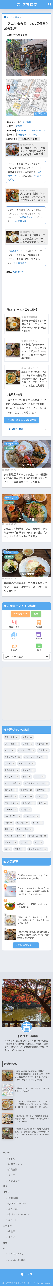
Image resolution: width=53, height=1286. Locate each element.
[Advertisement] (26, 693)
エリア (14, 635)
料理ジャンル (14, 624)
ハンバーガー (13, 816)
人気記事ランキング (26, 945)
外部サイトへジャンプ (29, 134)
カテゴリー (14, 1181)
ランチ (6, 1153)
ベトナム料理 (27, 750)
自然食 (27, 744)
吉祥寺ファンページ (18, 1214)
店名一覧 (39, 635)
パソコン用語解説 (17, 1260)
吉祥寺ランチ (26, 217)
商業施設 (39, 624)
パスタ (39, 776)
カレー (10, 750)
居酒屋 (27, 737)
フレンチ (28, 770)
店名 (17, 17)
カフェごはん (13, 757)
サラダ (10, 763)
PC (4, 1248)
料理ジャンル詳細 (17, 729)
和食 (9, 823)
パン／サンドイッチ (35, 757)
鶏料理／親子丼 (37, 836)
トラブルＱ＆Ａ (16, 1254)
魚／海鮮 (23, 823)
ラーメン (26, 796)
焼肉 (42, 803)
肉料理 (25, 809)
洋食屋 (43, 750)
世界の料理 (12, 770)
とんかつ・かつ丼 (15, 836)
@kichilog (13, 1198)
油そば (41, 796)
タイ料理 (26, 122)
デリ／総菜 (12, 744)
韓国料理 (28, 803)
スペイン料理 (13, 783)
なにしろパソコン (34, 1044)
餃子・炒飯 (12, 803)
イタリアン (12, 776)
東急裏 (19, 126)
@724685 (13, 1209)
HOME (26, 1274)
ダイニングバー (38, 849)
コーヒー (7, 1226)
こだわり (14, 647)
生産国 (11, 1231)
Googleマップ (20, 272)
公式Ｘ (6, 1192)
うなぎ (38, 823)
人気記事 (12, 861)
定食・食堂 (12, 737)
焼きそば (11, 790)
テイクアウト (27, 763)
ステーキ (11, 809)
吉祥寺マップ (20, 614)
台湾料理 (42, 790)
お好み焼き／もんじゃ (36, 783)
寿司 (9, 829)
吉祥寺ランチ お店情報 (21, 606)
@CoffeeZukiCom (17, 1203)
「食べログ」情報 (14, 429)
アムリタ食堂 (26, 465)
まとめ (39, 647)
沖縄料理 (11, 796)
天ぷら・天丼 (25, 829)
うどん (25, 842)
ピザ (26, 776)
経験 (5, 1243)
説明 (36, 614)
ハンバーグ (31, 816)
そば (38, 842)
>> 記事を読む (22, 221)
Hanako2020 (38, 130)
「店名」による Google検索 (21, 420)
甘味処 (20, 849)
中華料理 (26, 790)
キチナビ (12, 1220)
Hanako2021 (23, 130)
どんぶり (11, 842)
